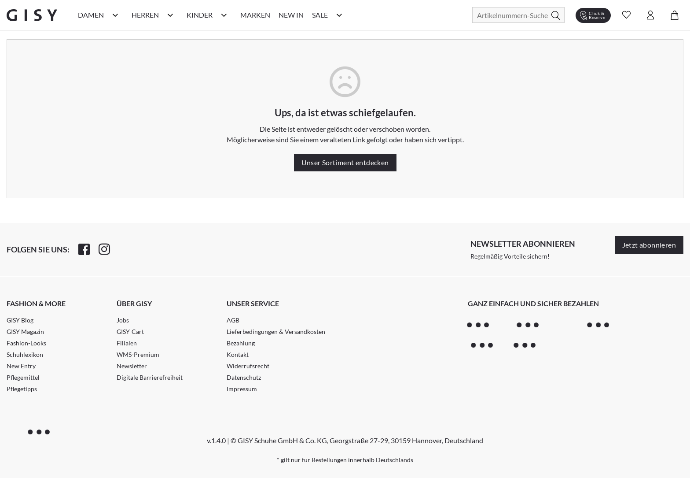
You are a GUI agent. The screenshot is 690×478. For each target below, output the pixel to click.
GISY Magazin (25, 331)
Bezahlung (241, 343)
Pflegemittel (23, 377)
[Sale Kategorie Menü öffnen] (339, 15)
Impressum (242, 389)
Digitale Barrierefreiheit (150, 377)
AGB (233, 320)
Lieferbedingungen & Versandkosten (276, 331)
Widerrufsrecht (248, 366)
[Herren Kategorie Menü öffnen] (170, 15)
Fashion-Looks (26, 343)
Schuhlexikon (25, 354)
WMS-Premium (138, 354)
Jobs (123, 320)
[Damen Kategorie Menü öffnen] (115, 15)
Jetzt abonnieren (649, 245)
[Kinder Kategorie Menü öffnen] (224, 15)
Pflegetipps (22, 389)
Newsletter (132, 366)
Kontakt (238, 354)
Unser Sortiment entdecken (345, 162)
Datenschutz (244, 377)
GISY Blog (20, 320)
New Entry (21, 366)
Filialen (127, 343)
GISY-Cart (130, 331)
